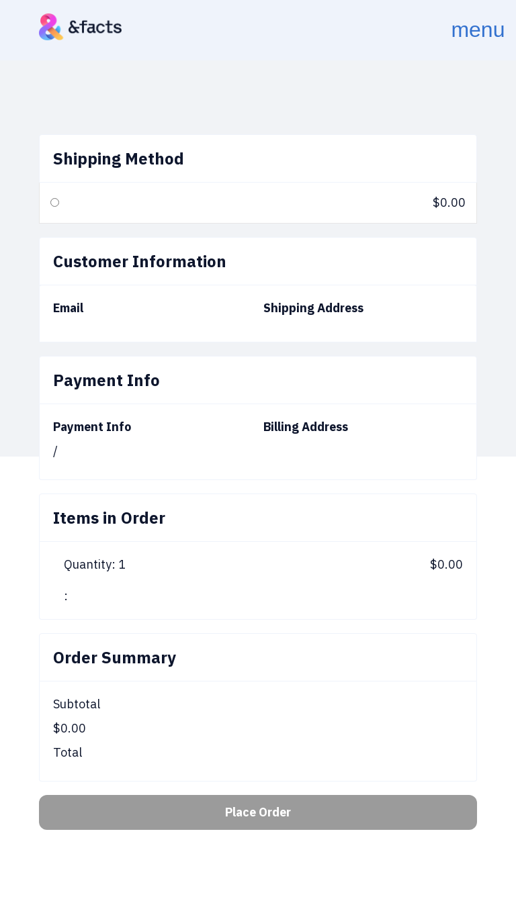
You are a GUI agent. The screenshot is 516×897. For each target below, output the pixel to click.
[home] (80, 26)
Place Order (258, 812)
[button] (460, 30)
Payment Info (92, 426)
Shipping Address (313, 308)
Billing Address (305, 426)
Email (68, 308)
